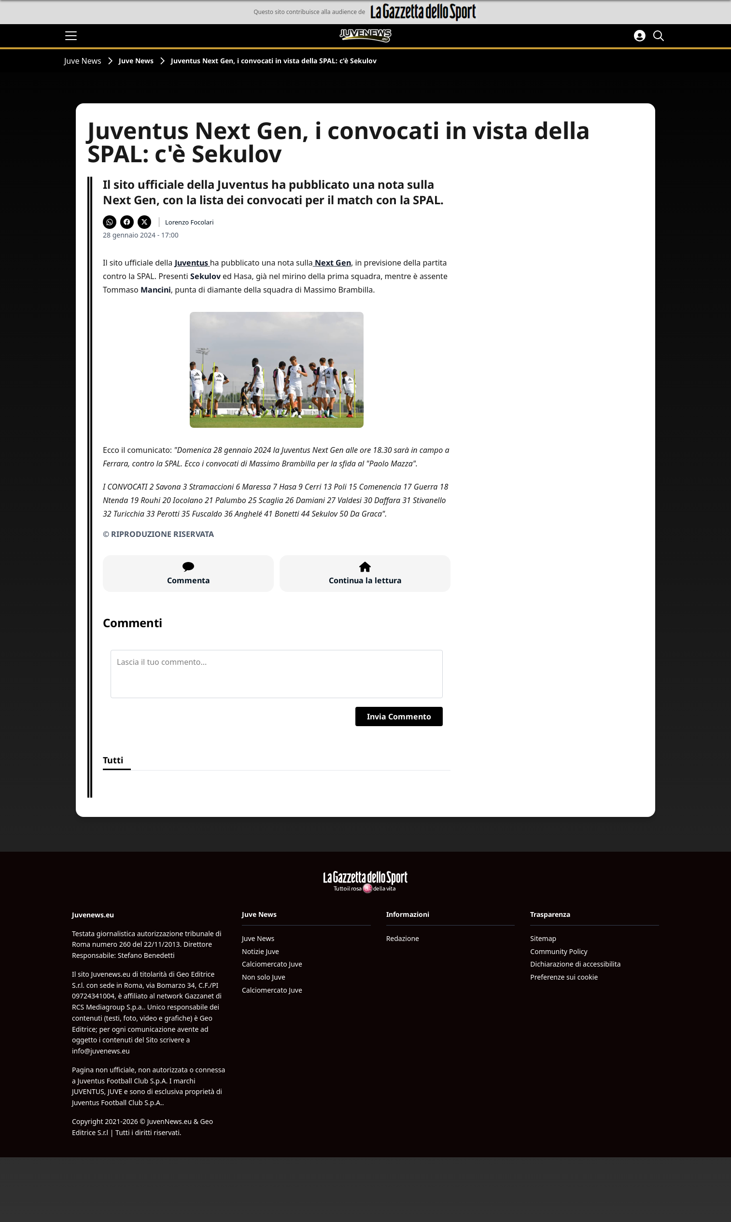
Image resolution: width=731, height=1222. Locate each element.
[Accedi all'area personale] (640, 36)
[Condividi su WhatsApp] (109, 222)
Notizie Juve (260, 951)
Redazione (402, 938)
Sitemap (543, 938)
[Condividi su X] (144, 222)
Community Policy (558, 951)
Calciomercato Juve (272, 964)
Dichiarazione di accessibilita (575, 964)
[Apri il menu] (71, 35)
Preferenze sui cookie (564, 977)
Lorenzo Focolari (189, 222)
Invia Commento (399, 716)
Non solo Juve (263, 977)
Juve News (82, 61)
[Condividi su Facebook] (127, 222)
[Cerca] (660, 35)
